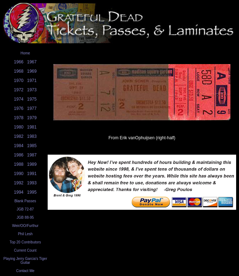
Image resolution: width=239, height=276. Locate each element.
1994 (19, 192)
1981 (32, 127)
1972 (19, 89)
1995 (32, 192)
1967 (32, 61)
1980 (19, 127)
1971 (32, 80)
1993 (32, 182)
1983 (32, 136)
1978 (19, 117)
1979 (32, 117)
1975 (32, 99)
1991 (32, 173)
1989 (32, 164)
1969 (32, 71)
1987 (32, 155)
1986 (19, 155)
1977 (32, 108)
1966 (19, 61)
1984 (19, 145)
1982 (19, 136)
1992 (19, 182)
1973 (32, 89)
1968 (19, 71)
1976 (19, 108)
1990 (19, 173)
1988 (19, 164)
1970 (19, 80)
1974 (19, 99)
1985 (32, 145)
